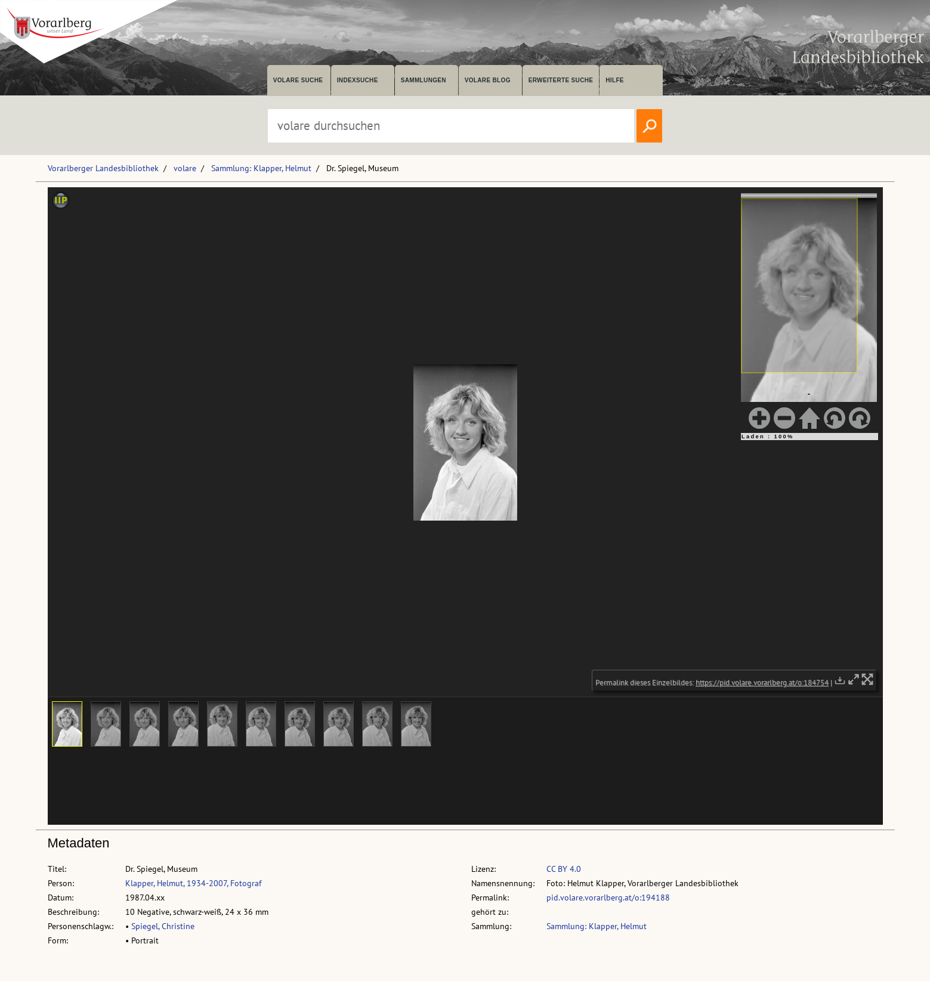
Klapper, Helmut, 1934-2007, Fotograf (193, 883)
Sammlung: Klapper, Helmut (261, 168)
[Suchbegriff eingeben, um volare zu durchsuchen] (451, 126)
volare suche (298, 80)
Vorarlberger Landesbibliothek (103, 168)
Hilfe (614, 80)
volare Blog (488, 80)
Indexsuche (357, 80)
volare (185, 168)
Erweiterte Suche (561, 80)
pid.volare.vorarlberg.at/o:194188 (608, 897)
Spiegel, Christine (162, 926)
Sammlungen (423, 80)
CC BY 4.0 (563, 869)
